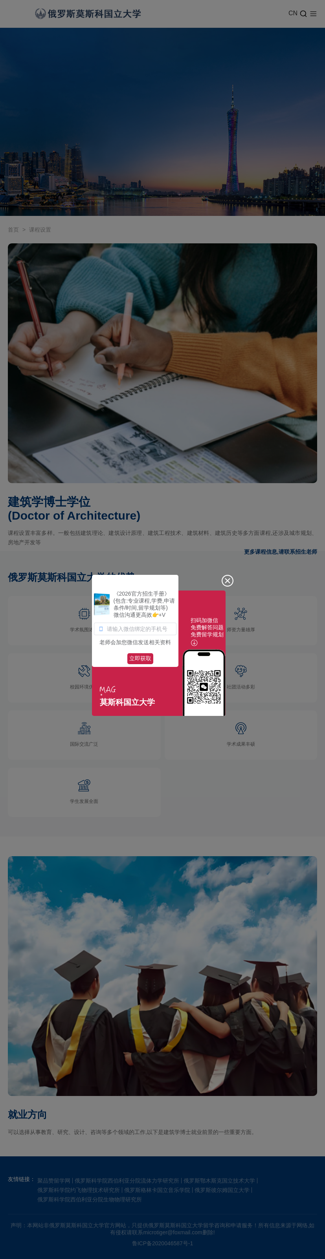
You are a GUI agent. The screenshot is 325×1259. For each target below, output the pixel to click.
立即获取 (140, 658)
